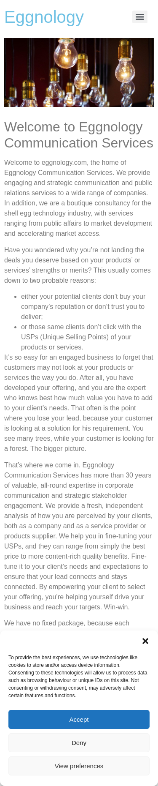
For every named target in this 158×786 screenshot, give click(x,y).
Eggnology (44, 17)
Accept (79, 719)
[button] (145, 641)
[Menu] (139, 17)
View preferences (79, 766)
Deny (79, 742)
